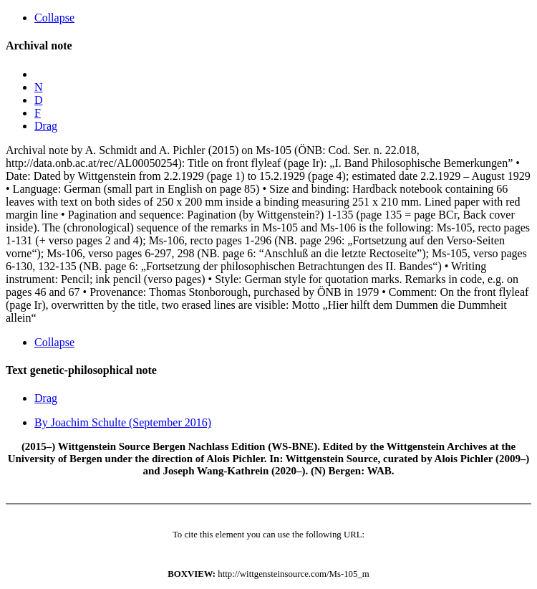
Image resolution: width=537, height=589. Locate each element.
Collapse (54, 17)
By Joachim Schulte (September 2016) (122, 422)
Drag (45, 126)
